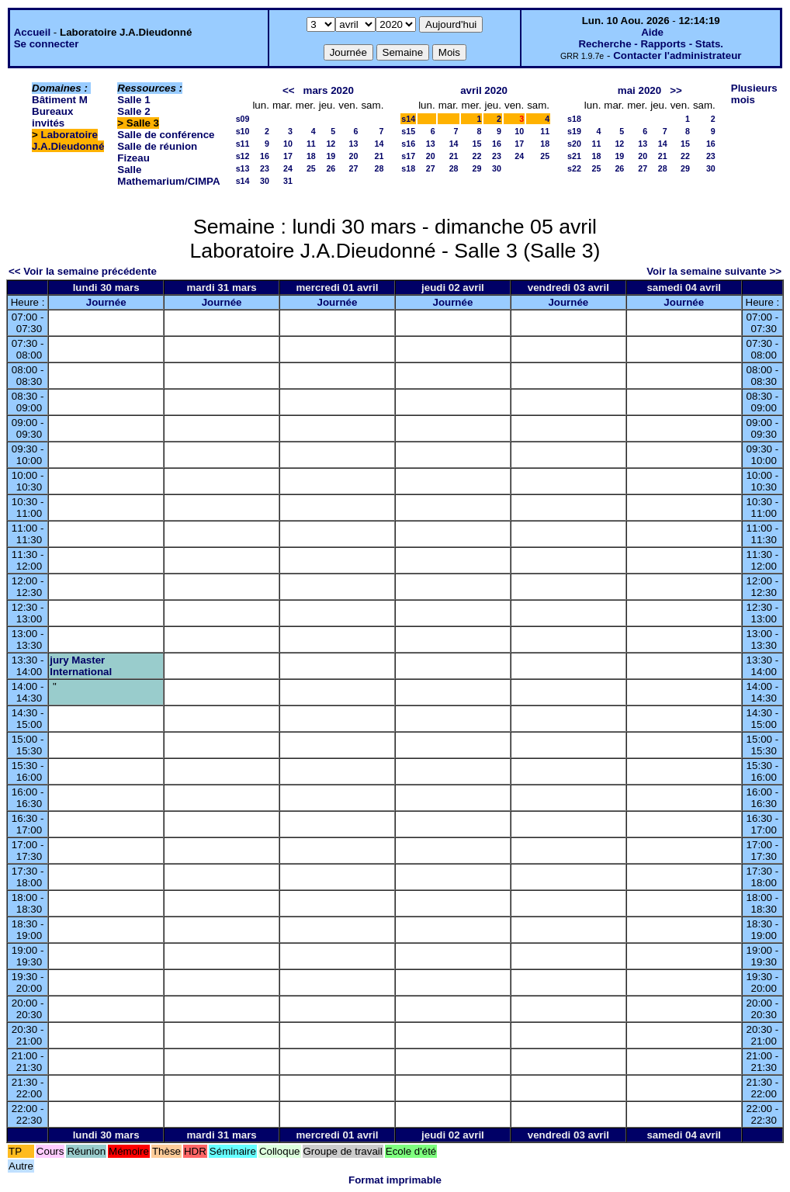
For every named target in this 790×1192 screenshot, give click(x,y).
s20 (574, 143)
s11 (243, 143)
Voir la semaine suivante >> (713, 271)
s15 (408, 131)
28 (378, 168)
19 (330, 156)
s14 (243, 180)
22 (477, 156)
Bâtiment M (60, 100)
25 (311, 168)
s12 (243, 156)
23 (264, 168)
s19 (574, 131)
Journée (106, 302)
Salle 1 (133, 100)
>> (676, 90)
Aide (652, 32)
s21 (574, 156)
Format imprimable (395, 1180)
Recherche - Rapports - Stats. (650, 44)
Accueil (32, 32)
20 (354, 156)
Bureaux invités (52, 117)
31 (288, 180)
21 (378, 156)
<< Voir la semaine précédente (83, 271)
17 (288, 156)
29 (477, 168)
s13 (243, 168)
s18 (408, 168)
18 (311, 156)
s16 (408, 143)
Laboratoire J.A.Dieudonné (68, 140)
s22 (574, 168)
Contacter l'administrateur (677, 55)
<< (288, 90)
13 (354, 143)
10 (288, 143)
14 (378, 143)
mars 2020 (328, 90)
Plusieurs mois (754, 94)
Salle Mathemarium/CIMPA (168, 175)
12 (330, 143)
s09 (243, 118)
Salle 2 (133, 111)
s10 (243, 131)
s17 (408, 156)
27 (354, 168)
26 (330, 168)
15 (477, 143)
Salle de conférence (165, 134)
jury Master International (81, 665)
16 (264, 156)
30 (264, 180)
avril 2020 (484, 90)
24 (288, 168)
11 (311, 143)
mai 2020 (639, 90)
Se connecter (46, 44)
